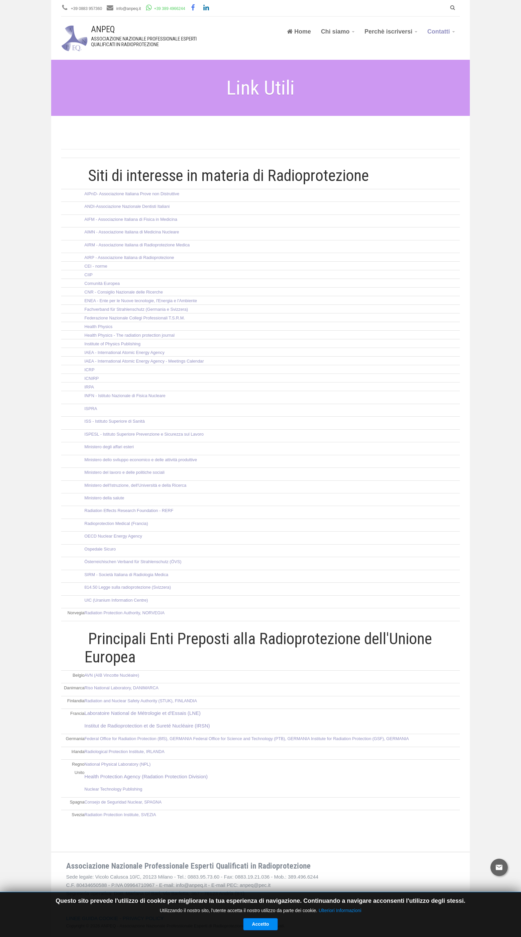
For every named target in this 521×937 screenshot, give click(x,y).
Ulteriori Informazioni (340, 931)
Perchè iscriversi (391, 31)
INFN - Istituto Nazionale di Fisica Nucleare (124, 395)
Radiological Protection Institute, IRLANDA (124, 751)
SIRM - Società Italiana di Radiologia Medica (126, 574)
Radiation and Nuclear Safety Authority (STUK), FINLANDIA (140, 700)
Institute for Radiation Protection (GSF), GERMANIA (360, 738)
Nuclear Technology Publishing (113, 789)
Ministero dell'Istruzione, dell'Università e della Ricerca (135, 485)
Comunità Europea (102, 283)
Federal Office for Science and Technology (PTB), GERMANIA (251, 738)
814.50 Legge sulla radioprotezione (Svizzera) (127, 587)
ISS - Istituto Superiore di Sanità (114, 421)
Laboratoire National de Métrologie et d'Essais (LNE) (142, 713)
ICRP (89, 369)
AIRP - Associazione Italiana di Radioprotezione (129, 257)
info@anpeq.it (128, 8)
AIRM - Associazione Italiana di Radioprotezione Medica (137, 244)
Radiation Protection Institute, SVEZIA (120, 814)
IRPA (89, 386)
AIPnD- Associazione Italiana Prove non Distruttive (131, 193)
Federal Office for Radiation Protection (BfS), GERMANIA (138, 738)
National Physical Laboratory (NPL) (117, 764)
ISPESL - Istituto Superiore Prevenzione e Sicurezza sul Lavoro (144, 434)
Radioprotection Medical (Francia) (116, 523)
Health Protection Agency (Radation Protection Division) (146, 776)
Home (299, 31)
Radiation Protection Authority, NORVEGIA (124, 612)
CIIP (88, 274)
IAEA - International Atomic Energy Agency (124, 352)
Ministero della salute (104, 497)
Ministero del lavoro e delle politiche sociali (124, 472)
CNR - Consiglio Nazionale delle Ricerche (123, 292)
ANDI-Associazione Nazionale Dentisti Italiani (127, 206)
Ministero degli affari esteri (109, 446)
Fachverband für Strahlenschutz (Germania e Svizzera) (136, 309)
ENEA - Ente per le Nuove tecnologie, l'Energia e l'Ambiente (140, 300)
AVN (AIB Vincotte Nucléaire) (111, 675)
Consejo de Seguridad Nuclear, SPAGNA (122, 802)
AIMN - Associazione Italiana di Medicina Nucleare (131, 231)
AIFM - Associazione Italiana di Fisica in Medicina (130, 219)
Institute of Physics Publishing (112, 343)
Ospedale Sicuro (100, 549)
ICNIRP (91, 378)
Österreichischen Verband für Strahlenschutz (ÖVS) (132, 561)
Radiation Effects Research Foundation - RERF (128, 510)
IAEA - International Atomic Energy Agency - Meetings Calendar (144, 361)
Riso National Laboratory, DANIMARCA (121, 687)
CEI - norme (95, 266)
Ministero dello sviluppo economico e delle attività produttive (140, 459)
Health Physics (98, 326)
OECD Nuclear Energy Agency (113, 536)
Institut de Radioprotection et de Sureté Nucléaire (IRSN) (147, 725)
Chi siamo (338, 31)
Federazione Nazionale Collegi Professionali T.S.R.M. (134, 317)
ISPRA (90, 408)
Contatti (441, 31)
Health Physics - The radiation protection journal (129, 335)
